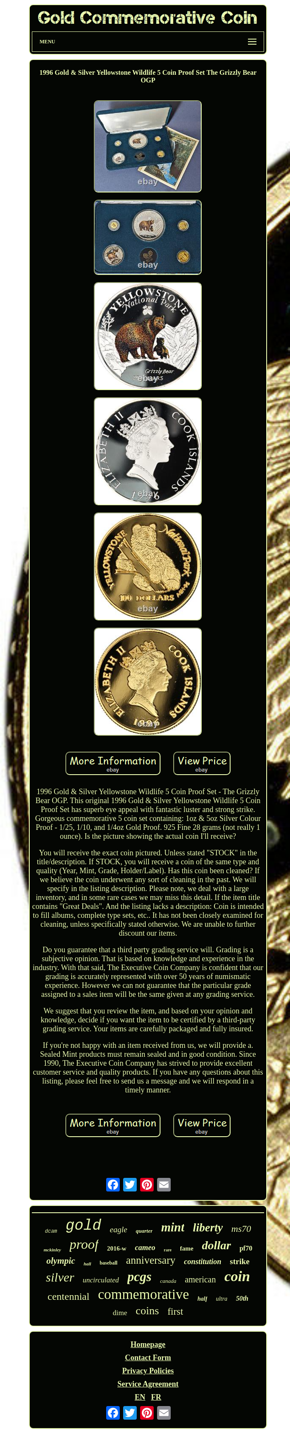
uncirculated (101, 1280)
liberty (207, 1227)
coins (147, 1310)
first (175, 1311)
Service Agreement (147, 1384)
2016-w (117, 1248)
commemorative (143, 1294)
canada (168, 1281)
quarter (144, 1231)
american (200, 1279)
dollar (216, 1245)
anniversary (151, 1260)
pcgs (139, 1276)
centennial (69, 1296)
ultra (221, 1299)
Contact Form (148, 1357)
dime (120, 1313)
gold (83, 1225)
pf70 (245, 1248)
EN (140, 1397)
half (202, 1299)
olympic (60, 1261)
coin (237, 1276)
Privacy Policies (148, 1371)
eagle (118, 1229)
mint (172, 1227)
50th (242, 1298)
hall (87, 1263)
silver (60, 1277)
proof (84, 1244)
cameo (145, 1247)
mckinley (52, 1249)
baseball (109, 1263)
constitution (202, 1261)
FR (156, 1397)
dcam (51, 1231)
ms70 (241, 1228)
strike (239, 1261)
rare (168, 1250)
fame (187, 1248)
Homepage (147, 1344)
